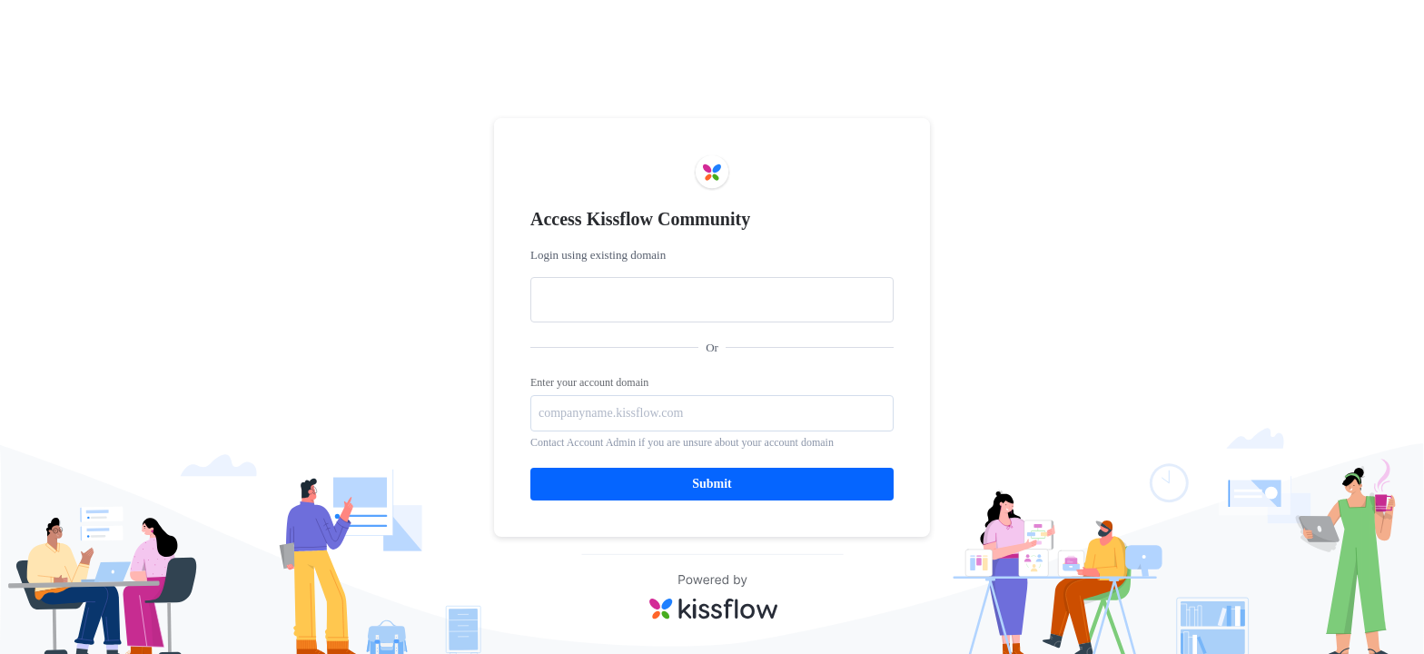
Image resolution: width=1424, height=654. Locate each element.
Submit (712, 483)
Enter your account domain (589, 382)
